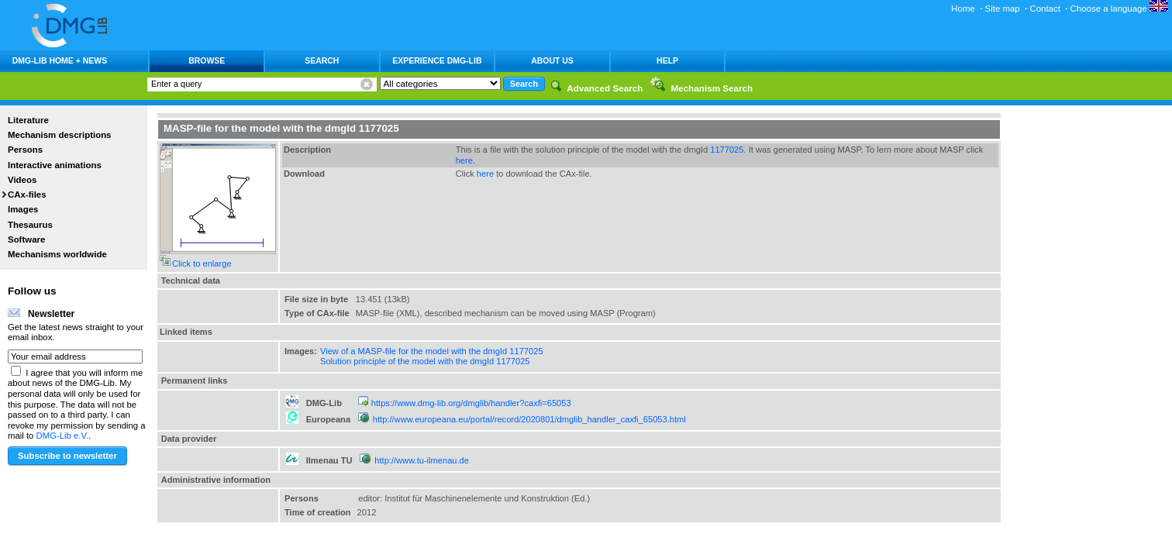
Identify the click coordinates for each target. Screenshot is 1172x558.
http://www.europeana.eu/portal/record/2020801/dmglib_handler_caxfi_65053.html (529, 419)
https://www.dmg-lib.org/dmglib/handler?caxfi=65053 (471, 403)
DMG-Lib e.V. (62, 435)
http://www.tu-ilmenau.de (421, 460)
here (464, 160)
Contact (1044, 8)
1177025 (726, 149)
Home (963, 8)
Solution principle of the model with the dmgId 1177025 (425, 361)
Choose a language (1119, 8)
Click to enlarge (202, 263)
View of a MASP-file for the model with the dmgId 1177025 (431, 351)
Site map (1002, 8)
